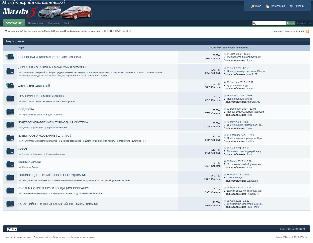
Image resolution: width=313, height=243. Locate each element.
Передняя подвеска (32, 114)
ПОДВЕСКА (26, 109)
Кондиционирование (61, 193)
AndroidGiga (253, 101)
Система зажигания (99, 72)
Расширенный (304, 23)
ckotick (250, 141)
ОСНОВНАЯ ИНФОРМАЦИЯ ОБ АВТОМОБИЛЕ (50, 57)
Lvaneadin (252, 180)
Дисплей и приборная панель (100, 141)
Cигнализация (235, 177)
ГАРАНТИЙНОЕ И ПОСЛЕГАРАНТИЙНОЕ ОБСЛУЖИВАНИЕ (58, 204)
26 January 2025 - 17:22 (240, 82)
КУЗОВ (23, 148)
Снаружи (37, 154)
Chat (66, 23)
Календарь (53, 23)
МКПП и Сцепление (42, 101)
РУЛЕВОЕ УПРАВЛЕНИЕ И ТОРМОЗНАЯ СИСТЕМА (53, 122)
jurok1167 (252, 74)
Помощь (297, 5)
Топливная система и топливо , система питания (138, 72)
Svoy (249, 128)
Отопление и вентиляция (34, 193)
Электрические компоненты (36, 180)
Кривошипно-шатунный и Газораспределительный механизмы (53, 72)
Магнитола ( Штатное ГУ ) (132, 141)
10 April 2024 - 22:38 (238, 148)
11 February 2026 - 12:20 (240, 135)
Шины (25, 167)
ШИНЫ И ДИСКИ (29, 161)
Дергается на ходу (237, 85)
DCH (249, 115)
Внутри (25, 154)
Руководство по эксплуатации (244, 57)
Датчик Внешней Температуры (244, 190)
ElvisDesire (253, 207)
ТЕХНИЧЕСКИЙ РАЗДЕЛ (117, 31)
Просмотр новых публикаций (288, 31)
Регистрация (275, 5)
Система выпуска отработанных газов (67, 75)
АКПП (25, 101)
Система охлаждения (33, 75)
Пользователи (35, 23)
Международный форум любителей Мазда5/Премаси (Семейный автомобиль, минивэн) (52, 31)
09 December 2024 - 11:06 (241, 108)
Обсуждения (14, 22)
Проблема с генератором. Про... (245, 138)
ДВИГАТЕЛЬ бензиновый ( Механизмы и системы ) (52, 67)
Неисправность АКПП (239, 98)
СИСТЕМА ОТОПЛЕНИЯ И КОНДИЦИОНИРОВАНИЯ (53, 188)
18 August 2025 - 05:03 (239, 95)
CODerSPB (253, 194)
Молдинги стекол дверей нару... (245, 151)
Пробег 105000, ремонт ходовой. (245, 111)
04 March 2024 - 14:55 (239, 187)
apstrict (251, 88)
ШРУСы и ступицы (65, 101)
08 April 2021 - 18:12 (238, 200)
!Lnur (249, 60)
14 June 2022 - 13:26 (238, 54)
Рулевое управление (32, 127)
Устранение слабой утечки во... (245, 164)
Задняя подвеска (54, 114)
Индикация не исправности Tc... (245, 125)
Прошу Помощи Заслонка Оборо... (247, 71)
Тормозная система (57, 127)
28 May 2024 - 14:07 (238, 174)
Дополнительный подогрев (90, 193)
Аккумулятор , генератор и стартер (39, 141)
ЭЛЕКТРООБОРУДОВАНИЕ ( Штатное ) (44, 135)
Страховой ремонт (55, 154)
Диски (35, 167)
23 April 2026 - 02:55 (238, 68)
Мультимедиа (92, 180)
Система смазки (98, 75)
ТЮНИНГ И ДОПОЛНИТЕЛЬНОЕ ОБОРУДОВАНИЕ (52, 175)
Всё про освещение (71, 141)
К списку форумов (23, 237)
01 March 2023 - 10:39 (239, 161)
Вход (256, 5)
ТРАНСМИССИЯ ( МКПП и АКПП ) (41, 96)
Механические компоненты (68, 180)
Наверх (8, 237)
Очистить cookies (43, 237)
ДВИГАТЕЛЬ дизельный (34, 85)
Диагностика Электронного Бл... (245, 204)
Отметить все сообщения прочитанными (74, 237)
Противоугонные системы (117, 180)
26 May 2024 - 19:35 (238, 122)
